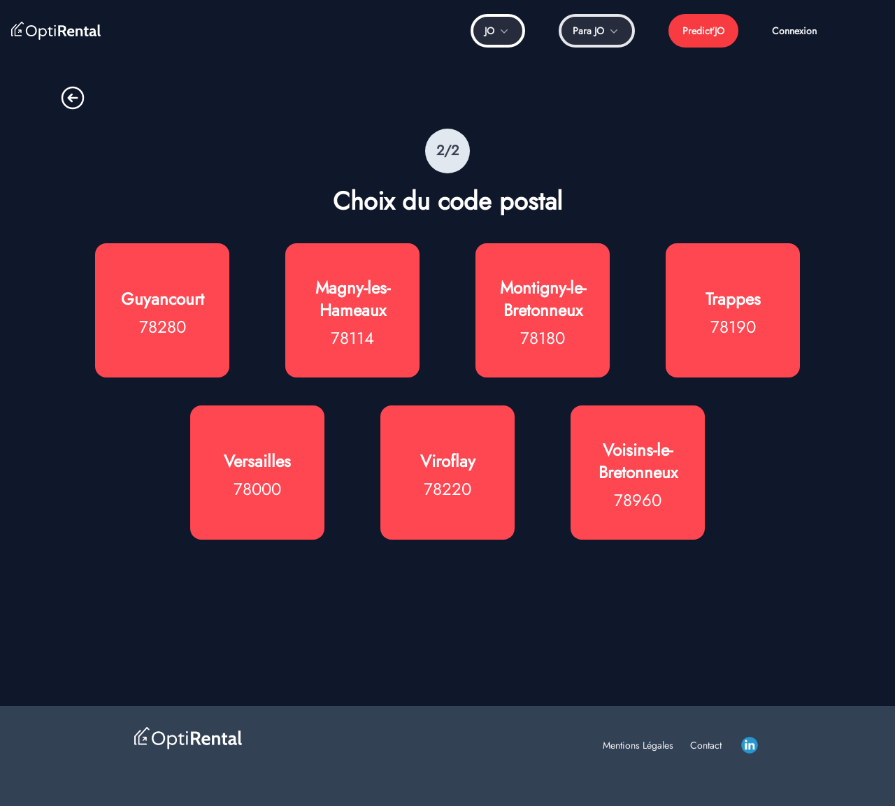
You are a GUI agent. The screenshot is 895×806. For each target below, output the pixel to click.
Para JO (597, 31)
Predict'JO (703, 31)
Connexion (794, 31)
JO (498, 31)
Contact (706, 745)
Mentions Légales (638, 745)
